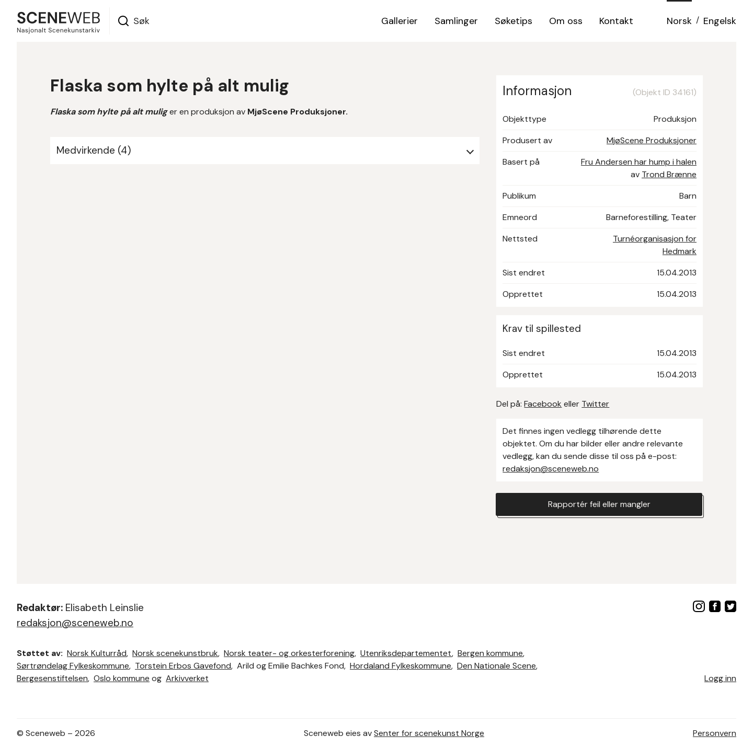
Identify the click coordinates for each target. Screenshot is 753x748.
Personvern (714, 733)
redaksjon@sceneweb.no (551, 468)
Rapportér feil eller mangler (599, 504)
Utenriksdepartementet (406, 653)
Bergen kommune (490, 653)
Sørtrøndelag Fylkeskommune (73, 665)
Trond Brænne (669, 174)
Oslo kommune (122, 678)
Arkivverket (187, 678)
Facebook (543, 403)
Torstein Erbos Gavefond (183, 665)
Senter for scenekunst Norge (429, 733)
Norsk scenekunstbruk (175, 653)
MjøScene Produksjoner (652, 140)
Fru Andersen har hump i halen (639, 161)
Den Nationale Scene (496, 665)
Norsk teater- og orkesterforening (289, 653)
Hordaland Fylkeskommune (400, 665)
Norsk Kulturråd (97, 653)
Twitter (595, 403)
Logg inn (720, 678)
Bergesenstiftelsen (52, 678)
